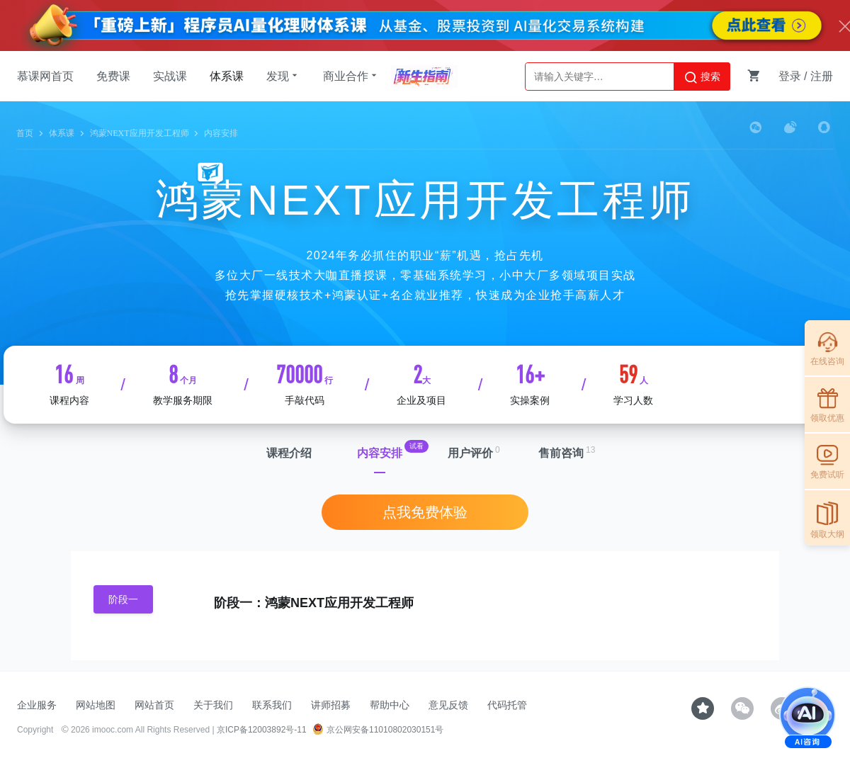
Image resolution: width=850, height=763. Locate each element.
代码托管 (507, 705)
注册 (821, 76)
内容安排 (379, 453)
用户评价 (470, 453)
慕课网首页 (45, 76)
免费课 (113, 76)
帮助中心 (389, 705)
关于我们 (213, 705)
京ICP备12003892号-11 (262, 730)
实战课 (170, 76)
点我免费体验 (425, 512)
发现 (283, 75)
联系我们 (272, 705)
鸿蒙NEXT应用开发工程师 (139, 133)
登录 (789, 76)
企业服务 (37, 705)
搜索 (702, 77)
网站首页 (154, 705)
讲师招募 (331, 705)
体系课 (227, 76)
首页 (24, 133)
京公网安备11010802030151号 (377, 730)
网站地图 (95, 705)
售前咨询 (561, 453)
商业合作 (351, 75)
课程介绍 (289, 453)
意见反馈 (448, 705)
